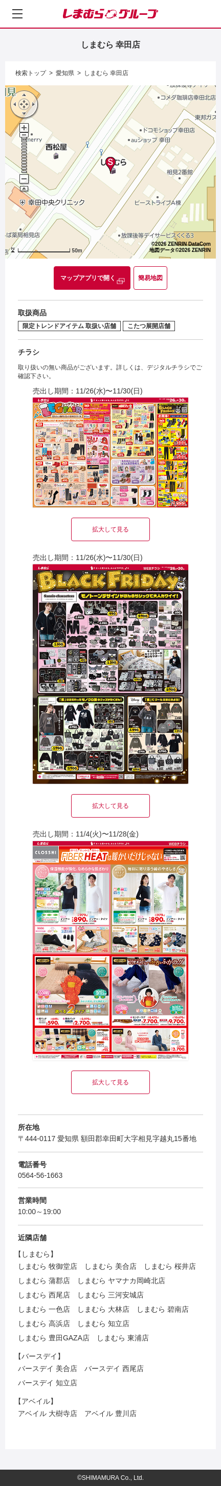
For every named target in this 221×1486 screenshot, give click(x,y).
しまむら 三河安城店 (110, 1295)
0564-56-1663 (40, 1175)
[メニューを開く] (17, 14)
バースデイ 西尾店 (114, 1368)
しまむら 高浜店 (44, 1323)
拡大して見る (110, 529)
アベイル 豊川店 (110, 1413)
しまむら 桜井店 (170, 1266)
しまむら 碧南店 (163, 1309)
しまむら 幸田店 (106, 73)
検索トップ (30, 73)
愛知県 (65, 73)
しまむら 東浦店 (123, 1338)
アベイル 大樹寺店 (47, 1413)
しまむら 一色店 (44, 1309)
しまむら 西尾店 (44, 1295)
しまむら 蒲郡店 (44, 1280)
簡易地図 (150, 278)
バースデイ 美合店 (47, 1368)
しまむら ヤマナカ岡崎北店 (121, 1280)
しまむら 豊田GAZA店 (54, 1338)
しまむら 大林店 (103, 1309)
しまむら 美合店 (110, 1266)
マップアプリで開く (88, 278)
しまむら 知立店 (103, 1323)
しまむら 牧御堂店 (47, 1266)
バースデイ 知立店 (47, 1383)
